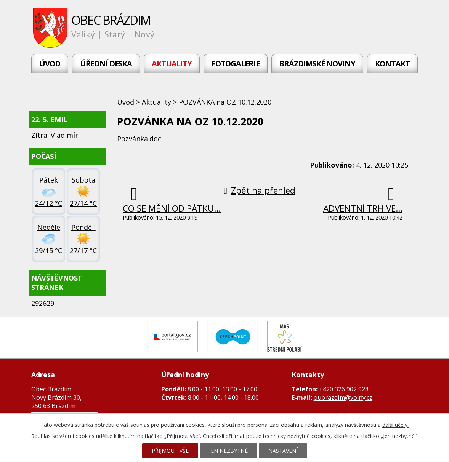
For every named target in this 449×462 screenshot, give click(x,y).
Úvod (49, 63)
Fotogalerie (236, 63)
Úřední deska (106, 63)
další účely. (395, 424)
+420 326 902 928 (344, 389)
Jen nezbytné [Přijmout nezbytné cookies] (228, 450)
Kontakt (392, 63)
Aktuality (172, 63)
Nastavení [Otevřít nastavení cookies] (283, 450)
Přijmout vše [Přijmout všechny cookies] (170, 450)
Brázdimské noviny (317, 63)
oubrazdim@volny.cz (343, 397)
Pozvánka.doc (139, 138)
